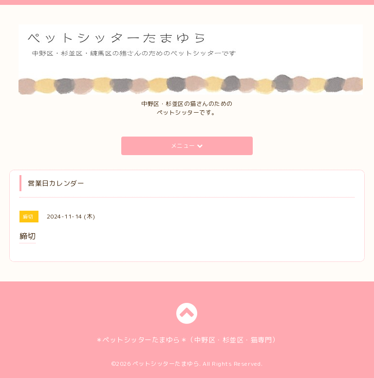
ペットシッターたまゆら (166, 363)
